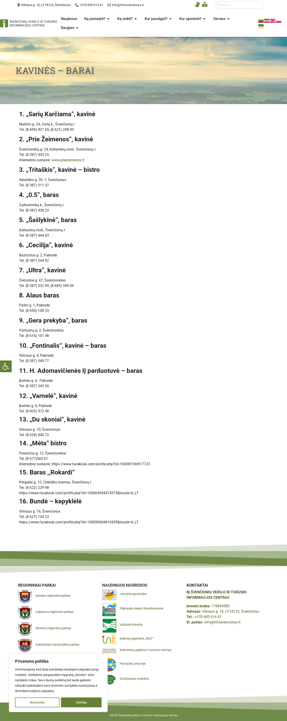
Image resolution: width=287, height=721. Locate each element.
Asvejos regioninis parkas (53, 595)
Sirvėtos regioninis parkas (53, 628)
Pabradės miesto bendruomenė (141, 608)
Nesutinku (37, 702)
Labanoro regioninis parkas (54, 612)
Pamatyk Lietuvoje (133, 663)
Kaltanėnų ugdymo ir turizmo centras (145, 650)
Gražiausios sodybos (134, 678)
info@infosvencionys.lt (222, 622)
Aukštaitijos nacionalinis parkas (57, 644)
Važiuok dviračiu (131, 624)
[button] (6, 366)
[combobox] (239, 5)
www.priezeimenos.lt (68, 160)
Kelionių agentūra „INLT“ (136, 638)
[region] (58, 683)
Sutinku (81, 702)
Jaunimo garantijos (133, 594)
